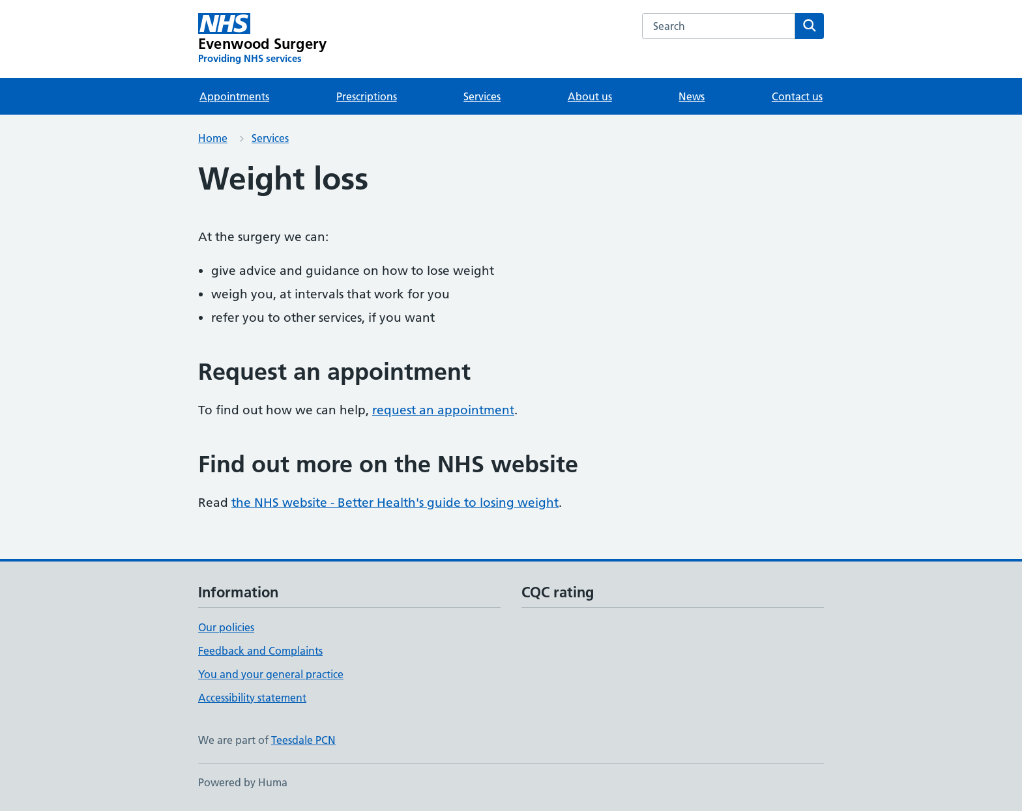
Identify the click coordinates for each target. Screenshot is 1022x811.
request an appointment (443, 410)
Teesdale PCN (303, 740)
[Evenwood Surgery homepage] (262, 39)
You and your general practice (270, 674)
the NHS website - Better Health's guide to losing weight (395, 502)
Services (482, 96)
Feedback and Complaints (260, 650)
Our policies (226, 627)
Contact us (797, 96)
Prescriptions (366, 96)
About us (590, 96)
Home (212, 138)
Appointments (234, 96)
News (692, 96)
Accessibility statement (252, 697)
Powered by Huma (242, 782)
